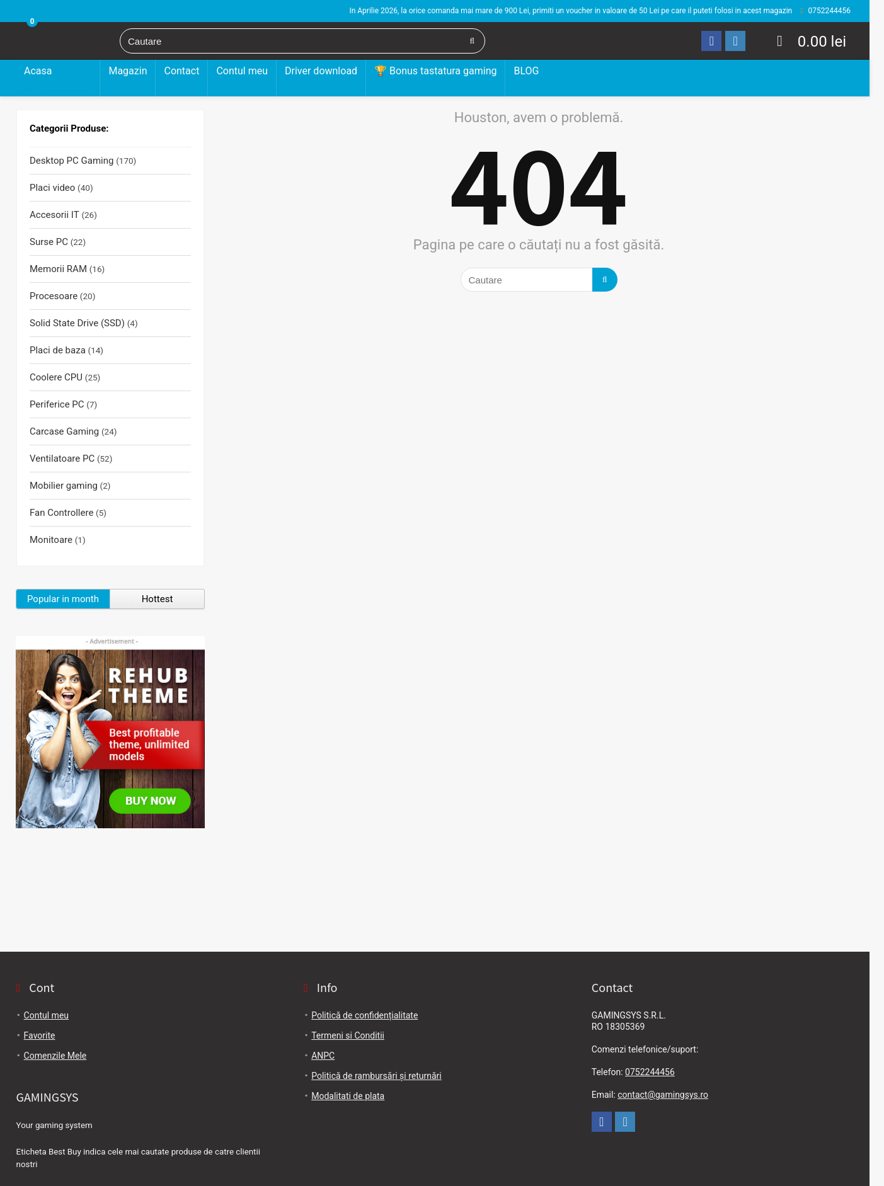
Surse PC (49, 242)
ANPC (323, 1056)
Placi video (52, 187)
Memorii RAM (58, 269)
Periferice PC (57, 404)
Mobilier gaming (64, 485)
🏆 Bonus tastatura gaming (435, 71)
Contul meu (242, 71)
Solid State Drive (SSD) (77, 323)
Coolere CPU (56, 377)
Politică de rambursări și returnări (376, 1076)
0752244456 (650, 1072)
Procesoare (53, 296)
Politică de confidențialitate (364, 1015)
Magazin (127, 71)
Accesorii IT (54, 214)
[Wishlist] (780, 41)
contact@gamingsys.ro (662, 1095)
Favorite (39, 1035)
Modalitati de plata (347, 1096)
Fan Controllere (61, 512)
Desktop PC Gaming (58, 89)
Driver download (321, 71)
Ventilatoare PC (62, 458)
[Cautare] (472, 41)
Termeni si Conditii (347, 1035)
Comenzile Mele (55, 1056)
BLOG (526, 71)
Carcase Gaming (64, 431)
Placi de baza (58, 350)
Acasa (38, 71)
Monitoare (51, 539)
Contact (181, 71)
